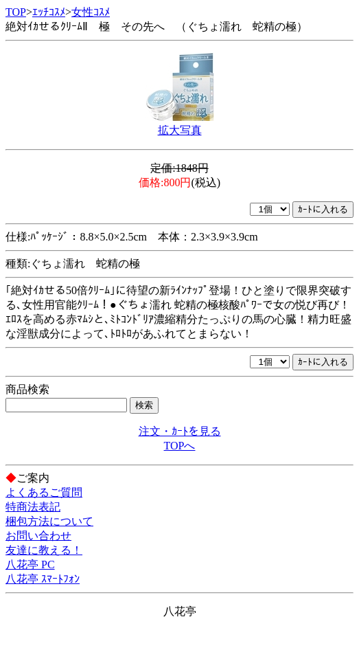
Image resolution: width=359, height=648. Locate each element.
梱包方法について (49, 521)
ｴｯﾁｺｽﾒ (48, 12)
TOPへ (180, 445)
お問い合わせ (38, 535)
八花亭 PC (30, 564)
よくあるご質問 (43, 492)
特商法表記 (32, 507)
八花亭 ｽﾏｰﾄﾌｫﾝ (42, 579)
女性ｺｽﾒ (90, 12)
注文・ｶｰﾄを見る (180, 431)
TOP (15, 12)
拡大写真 (180, 130)
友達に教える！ (43, 550)
